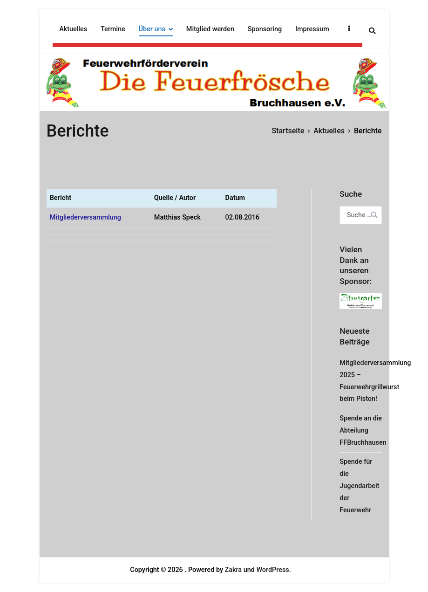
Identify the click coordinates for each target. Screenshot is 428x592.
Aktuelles (73, 29)
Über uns (152, 29)
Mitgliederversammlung (85, 217)
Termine (113, 29)
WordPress (272, 570)
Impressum (312, 29)
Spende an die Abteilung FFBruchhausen (363, 430)
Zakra (233, 570)
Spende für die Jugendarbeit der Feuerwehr (359, 486)
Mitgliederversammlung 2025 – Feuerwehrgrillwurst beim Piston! (375, 381)
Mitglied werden (210, 29)
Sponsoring (265, 29)
